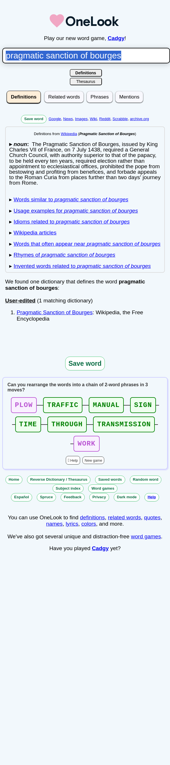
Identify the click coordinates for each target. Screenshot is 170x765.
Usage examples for (75, 211)
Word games (102, 493)
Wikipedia (69, 134)
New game (93, 465)
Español (21, 502)
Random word (146, 484)
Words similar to (70, 199)
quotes (152, 523)
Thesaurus (85, 81)
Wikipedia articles (34, 233)
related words (124, 523)
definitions (92, 523)
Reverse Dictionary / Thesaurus (58, 484)
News (68, 119)
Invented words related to (82, 266)
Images (81, 119)
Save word (33, 119)
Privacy (99, 502)
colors (88, 529)
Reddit (105, 119)
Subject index (68, 493)
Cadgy (116, 38)
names (54, 529)
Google (55, 119)
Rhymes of (64, 255)
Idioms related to (71, 222)
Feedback (73, 502)
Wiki (93, 119)
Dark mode (127, 502)
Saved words (110, 484)
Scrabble (120, 119)
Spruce (46, 502)
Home (14, 484)
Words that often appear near (87, 244)
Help (74, 465)
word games (146, 542)
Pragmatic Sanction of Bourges (55, 312)
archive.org (139, 119)
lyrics (72, 529)
